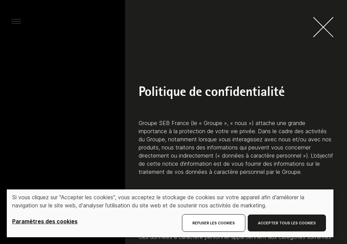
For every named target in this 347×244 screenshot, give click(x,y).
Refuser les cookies (213, 223)
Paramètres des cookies (45, 221)
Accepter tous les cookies (287, 223)
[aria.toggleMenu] (16, 21)
